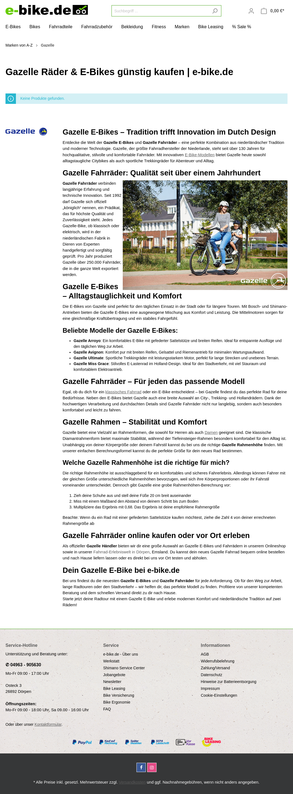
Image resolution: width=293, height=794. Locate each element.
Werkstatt (111, 661)
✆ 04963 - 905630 (23, 664)
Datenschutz (211, 675)
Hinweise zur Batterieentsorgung (228, 681)
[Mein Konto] (251, 11)
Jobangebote (114, 675)
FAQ (107, 709)
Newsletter (112, 681)
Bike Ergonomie (116, 702)
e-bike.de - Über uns (120, 654)
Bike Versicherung (118, 695)
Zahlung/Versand (215, 668)
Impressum (210, 688)
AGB (205, 654)
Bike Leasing (114, 688)
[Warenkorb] (273, 11)
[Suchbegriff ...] (160, 10)
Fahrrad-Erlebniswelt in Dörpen (121, 552)
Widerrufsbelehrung (217, 661)
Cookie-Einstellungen (219, 695)
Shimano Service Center (124, 668)
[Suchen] (214, 10)
